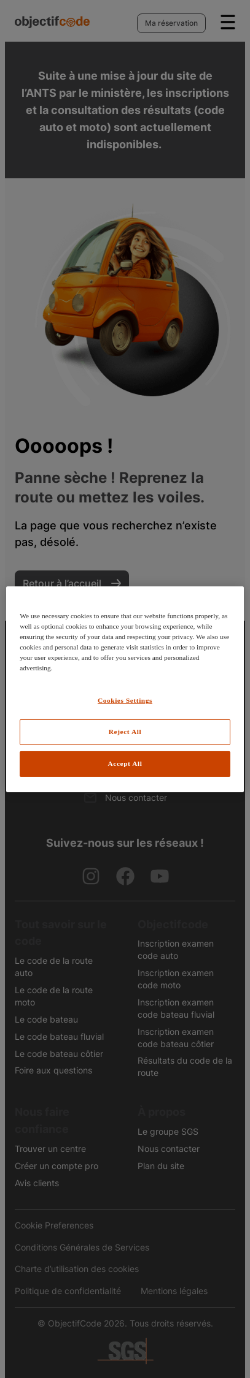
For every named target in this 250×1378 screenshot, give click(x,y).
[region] (125, 689)
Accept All (125, 763)
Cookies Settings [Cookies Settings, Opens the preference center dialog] (125, 700)
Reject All (125, 731)
